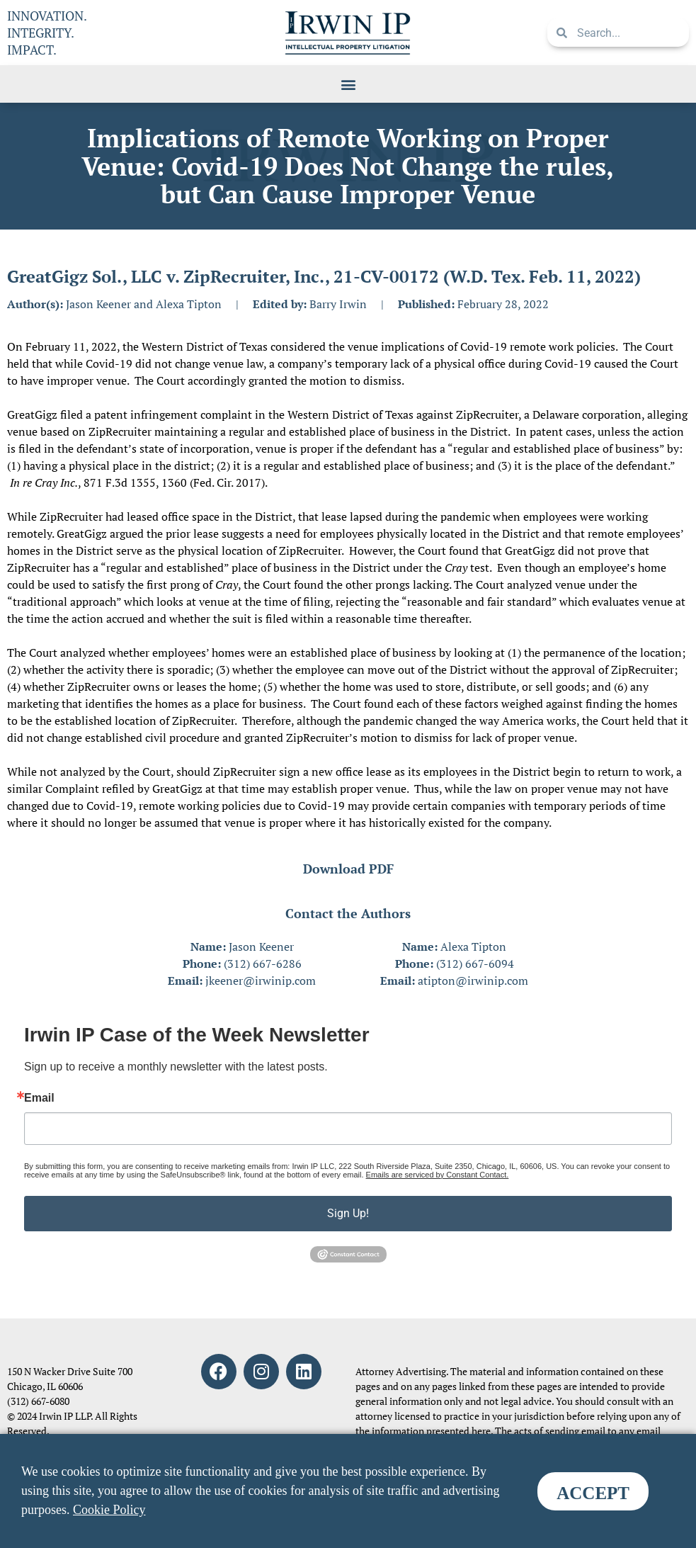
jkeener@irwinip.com (260, 980)
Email (39, 1098)
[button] (348, 84)
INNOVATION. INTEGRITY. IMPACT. (47, 32)
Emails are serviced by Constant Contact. (437, 1174)
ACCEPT (593, 1493)
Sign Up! (348, 1213)
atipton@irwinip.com (473, 980)
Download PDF (348, 868)
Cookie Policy (109, 1510)
